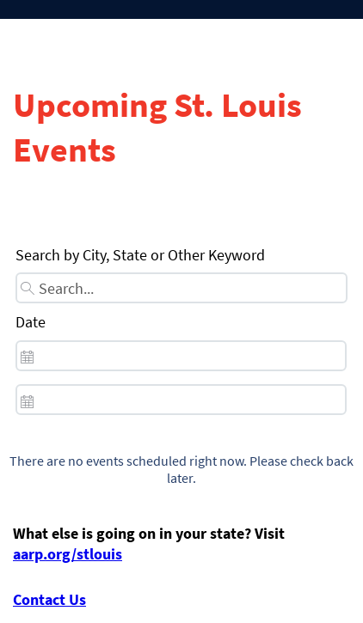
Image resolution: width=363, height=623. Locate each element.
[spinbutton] (180, 355)
